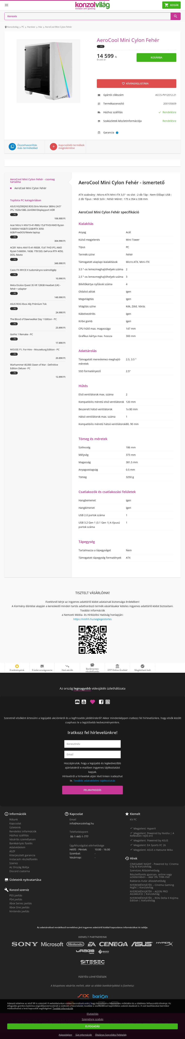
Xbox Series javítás (20, 903)
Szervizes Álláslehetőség (144, 870)
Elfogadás (92, 1026)
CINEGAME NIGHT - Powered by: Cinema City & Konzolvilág (154, 865)
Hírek (133, 858)
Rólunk (13, 819)
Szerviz (13, 863)
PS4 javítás (15, 899)
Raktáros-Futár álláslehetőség (148, 881)
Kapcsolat (15, 823)
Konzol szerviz (19, 890)
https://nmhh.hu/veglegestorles (92, 619)
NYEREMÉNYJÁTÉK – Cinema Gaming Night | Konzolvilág (152, 886)
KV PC (133, 819)
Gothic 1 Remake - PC (21, 334)
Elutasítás (92, 1014)
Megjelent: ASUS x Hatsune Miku (151, 850)
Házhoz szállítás (19, 835)
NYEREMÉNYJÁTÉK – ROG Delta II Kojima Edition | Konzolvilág (154, 899)
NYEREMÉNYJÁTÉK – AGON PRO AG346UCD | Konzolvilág (149, 893)
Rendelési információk (22, 831)
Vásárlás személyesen (22, 839)
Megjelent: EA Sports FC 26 (148, 845)
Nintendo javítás (19, 911)
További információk (63, 1008)
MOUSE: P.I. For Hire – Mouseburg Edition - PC (34, 349)
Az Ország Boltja (19, 867)
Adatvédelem (17, 847)
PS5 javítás (15, 895)
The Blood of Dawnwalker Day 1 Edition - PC (33, 319)
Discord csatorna (19, 871)
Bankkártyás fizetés (21, 843)
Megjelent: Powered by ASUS (149, 840)
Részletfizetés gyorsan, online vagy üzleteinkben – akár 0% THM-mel (151, 876)
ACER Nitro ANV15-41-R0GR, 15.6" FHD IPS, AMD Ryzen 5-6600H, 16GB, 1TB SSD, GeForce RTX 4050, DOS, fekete (36, 251)
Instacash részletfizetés (23, 859)
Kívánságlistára (135, 83)
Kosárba (156, 57)
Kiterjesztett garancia (22, 855)
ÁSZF (12, 851)
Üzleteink (15, 827)
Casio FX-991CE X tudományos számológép (33, 270)
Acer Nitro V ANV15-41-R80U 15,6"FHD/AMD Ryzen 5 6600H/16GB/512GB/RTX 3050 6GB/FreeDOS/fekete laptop (37, 228)
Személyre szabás (92, 1019)
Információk (17, 814)
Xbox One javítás (19, 907)
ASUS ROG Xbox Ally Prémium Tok (28, 304)
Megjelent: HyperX (143, 828)
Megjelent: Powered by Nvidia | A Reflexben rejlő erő (152, 834)
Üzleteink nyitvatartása (25, 880)
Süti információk (84, 1034)
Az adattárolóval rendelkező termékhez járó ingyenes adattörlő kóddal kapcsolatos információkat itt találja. (92, 927)
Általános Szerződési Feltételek (110, 1034)
